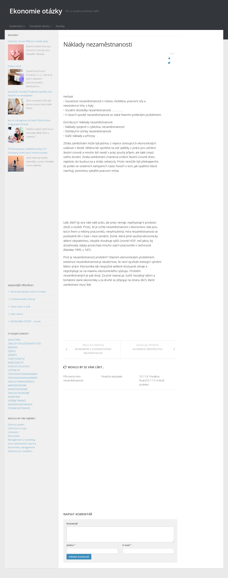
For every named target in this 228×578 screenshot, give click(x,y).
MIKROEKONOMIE (17, 385)
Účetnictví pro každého (20, 451)
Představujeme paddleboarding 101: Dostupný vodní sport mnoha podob (28, 150)
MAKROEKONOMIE (17, 389)
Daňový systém (16, 424)
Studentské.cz (17, 26)
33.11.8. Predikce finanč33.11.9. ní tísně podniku (151, 380)
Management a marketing (21, 439)
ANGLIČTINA (14, 339)
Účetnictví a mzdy (17, 428)
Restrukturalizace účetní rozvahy (28, 291)
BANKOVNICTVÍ (15, 362)
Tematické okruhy (39, 26)
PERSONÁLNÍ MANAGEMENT (22, 377)
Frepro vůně (14, 66)
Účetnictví (13, 432)
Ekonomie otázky (36, 11)
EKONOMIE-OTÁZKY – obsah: (26, 321)
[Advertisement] (112, 72)
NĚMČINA (13, 347)
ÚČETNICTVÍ (14, 370)
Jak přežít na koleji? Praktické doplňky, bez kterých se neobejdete (30, 93)
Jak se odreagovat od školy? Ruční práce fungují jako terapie (29, 122)
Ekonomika (13, 436)
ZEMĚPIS (12, 355)
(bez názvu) (17, 314)
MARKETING (14, 396)
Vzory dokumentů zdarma (22, 443)
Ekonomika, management (21, 447)
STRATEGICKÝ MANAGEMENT (23, 374)
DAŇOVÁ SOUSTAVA (19, 366)
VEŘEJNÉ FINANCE (17, 400)
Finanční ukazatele (112, 376)
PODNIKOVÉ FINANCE (19, 408)
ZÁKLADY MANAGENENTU (21, 381)
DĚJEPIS (12, 351)
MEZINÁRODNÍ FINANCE (20, 404)
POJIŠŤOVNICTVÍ (16, 358)
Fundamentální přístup (23, 299)
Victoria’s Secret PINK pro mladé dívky (28, 41)
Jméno (71, 545)
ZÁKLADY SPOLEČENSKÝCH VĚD (24, 343)
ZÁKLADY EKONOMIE (18, 393)
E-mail (127, 545)
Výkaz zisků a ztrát (20, 306)
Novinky (60, 26)
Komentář (72, 523)
